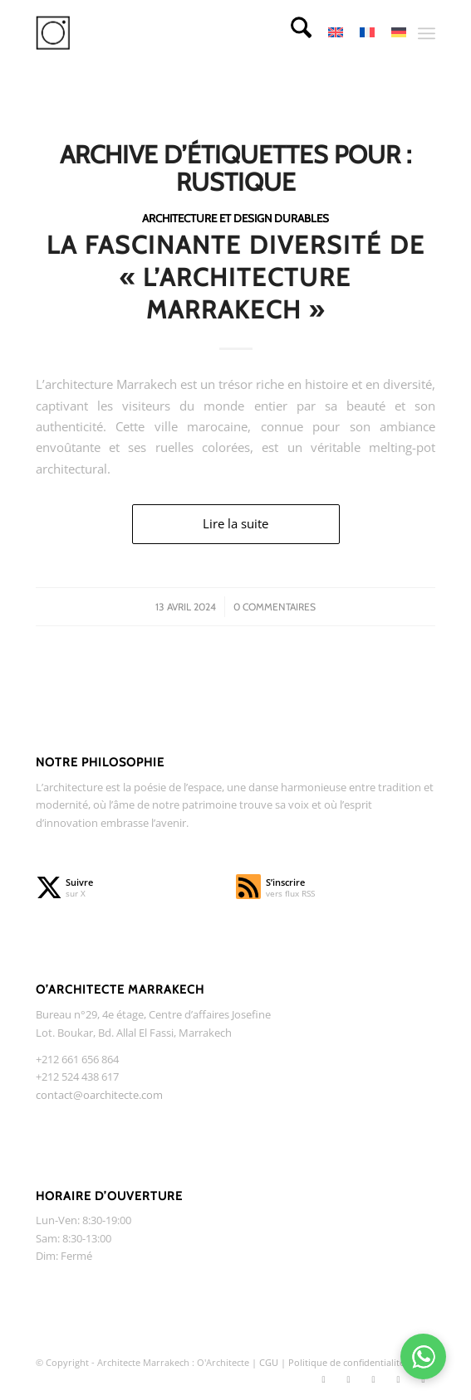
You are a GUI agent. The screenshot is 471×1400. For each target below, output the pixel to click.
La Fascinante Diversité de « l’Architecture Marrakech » (236, 277)
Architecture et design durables (235, 218)
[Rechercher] (293, 33)
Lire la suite (235, 523)
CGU (270, 1362)
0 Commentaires (274, 606)
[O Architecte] (196, 33)
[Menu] (426, 33)
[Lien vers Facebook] (373, 1379)
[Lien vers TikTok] (397, 1379)
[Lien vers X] (323, 1379)
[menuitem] (293, 33)
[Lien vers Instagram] (348, 1379)
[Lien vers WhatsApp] (422, 1379)
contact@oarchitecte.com (99, 1094)
